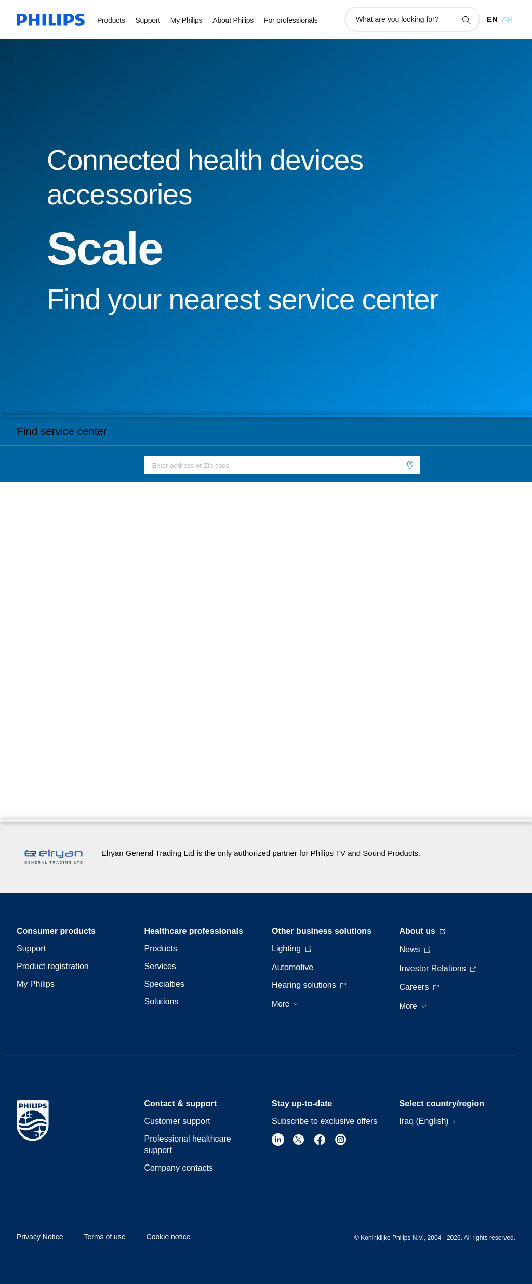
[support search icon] (466, 20)
